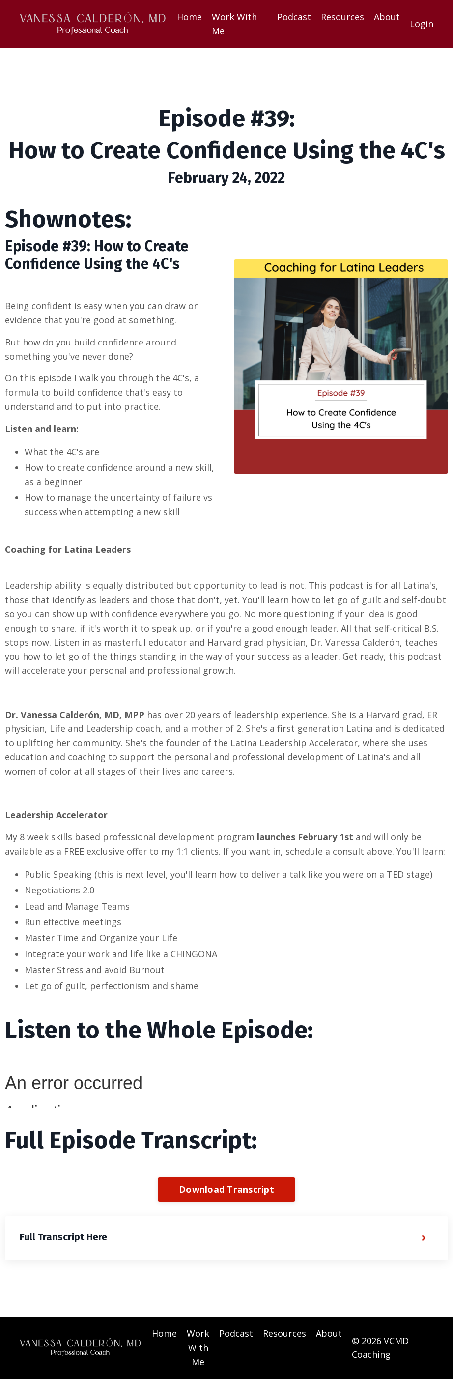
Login (421, 23)
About (387, 17)
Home (189, 17)
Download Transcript (226, 1189)
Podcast (294, 17)
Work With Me (234, 24)
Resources (342, 17)
